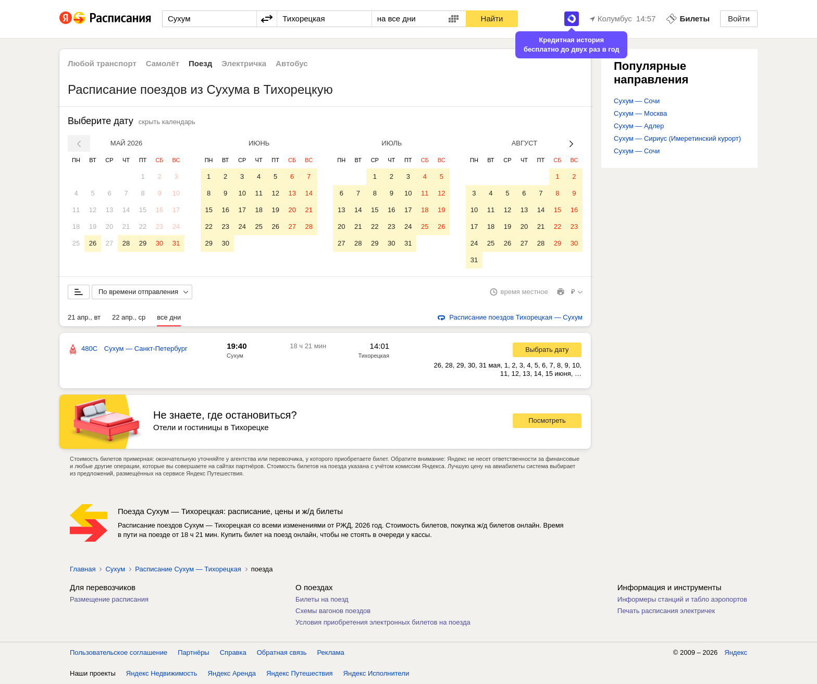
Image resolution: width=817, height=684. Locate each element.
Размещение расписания (109, 599)
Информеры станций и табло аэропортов (682, 599)
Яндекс (735, 652)
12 (92, 210)
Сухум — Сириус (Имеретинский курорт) (677, 138)
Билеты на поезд (322, 599)
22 (142, 226)
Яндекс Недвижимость (161, 673)
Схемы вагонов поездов (332, 611)
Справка (233, 652)
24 (176, 226)
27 (109, 243)
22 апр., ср (128, 317)
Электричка (243, 63)
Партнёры (193, 652)
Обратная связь (282, 652)
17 (176, 210)
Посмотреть (547, 420)
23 (159, 226)
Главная (82, 569)
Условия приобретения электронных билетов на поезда (383, 622)
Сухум (235, 355)
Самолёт (162, 63)
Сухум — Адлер (639, 126)
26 (92, 243)
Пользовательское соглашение (118, 652)
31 (176, 243)
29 (142, 243)
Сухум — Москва (640, 113)
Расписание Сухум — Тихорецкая (188, 569)
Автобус (292, 63)
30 (159, 243)
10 (176, 193)
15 (142, 210)
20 (109, 226)
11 (76, 210)
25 (76, 243)
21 (126, 226)
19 (92, 226)
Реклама (330, 652)
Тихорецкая (373, 355)
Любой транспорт (102, 63)
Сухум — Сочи (637, 101)
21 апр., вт (84, 317)
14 (126, 210)
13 (109, 210)
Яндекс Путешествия (299, 673)
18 (76, 226)
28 (126, 243)
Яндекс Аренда (232, 673)
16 (159, 210)
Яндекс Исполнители (376, 673)
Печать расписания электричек (666, 611)
